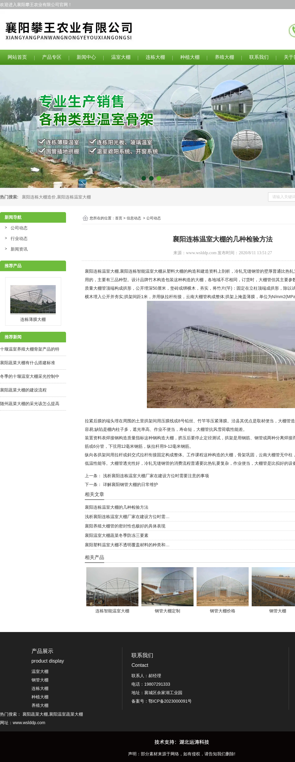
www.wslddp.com (201, 253)
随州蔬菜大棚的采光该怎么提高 (29, 403)
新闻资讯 (19, 249)
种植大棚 (190, 57)
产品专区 (51, 57)
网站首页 (17, 57)
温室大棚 (121, 57)
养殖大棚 (224, 57)
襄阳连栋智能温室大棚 (141, 271)
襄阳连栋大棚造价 (39, 197)
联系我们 (259, 57)
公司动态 (19, 227)
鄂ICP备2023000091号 (170, 701)
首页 (118, 218)
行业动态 (19, 238)
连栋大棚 (155, 57)
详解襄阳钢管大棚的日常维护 (130, 484)
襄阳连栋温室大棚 (74, 197)
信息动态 (134, 218)
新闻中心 (86, 57)
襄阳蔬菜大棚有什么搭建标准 (27, 362)
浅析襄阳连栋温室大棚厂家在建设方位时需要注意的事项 (155, 475)
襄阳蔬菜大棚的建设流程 (23, 390)
